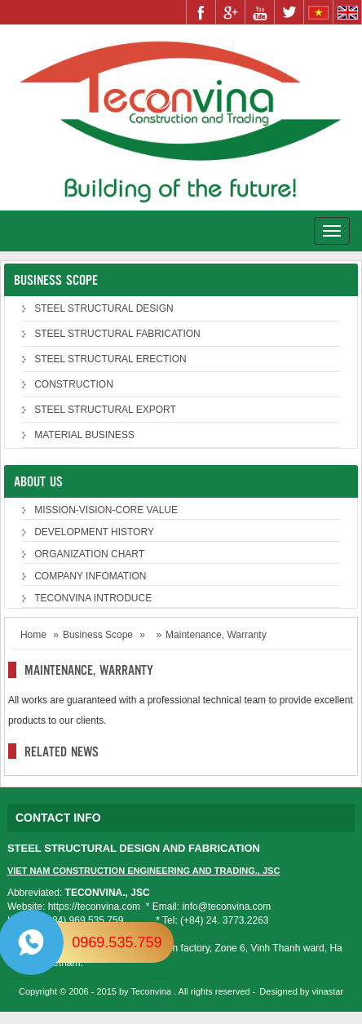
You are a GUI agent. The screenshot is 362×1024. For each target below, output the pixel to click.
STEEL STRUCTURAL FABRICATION (117, 333)
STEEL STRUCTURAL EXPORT (105, 409)
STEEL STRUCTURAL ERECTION (110, 359)
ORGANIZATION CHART (89, 554)
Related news (61, 751)
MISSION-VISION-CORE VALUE (106, 510)
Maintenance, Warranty (88, 669)
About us (38, 481)
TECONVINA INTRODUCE (93, 598)
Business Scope (56, 279)
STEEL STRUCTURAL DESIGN (103, 308)
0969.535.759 (116, 942)
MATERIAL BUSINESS (84, 435)
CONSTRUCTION (73, 384)
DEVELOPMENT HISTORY (94, 532)
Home (33, 635)
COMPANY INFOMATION (90, 576)
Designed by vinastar (301, 991)
